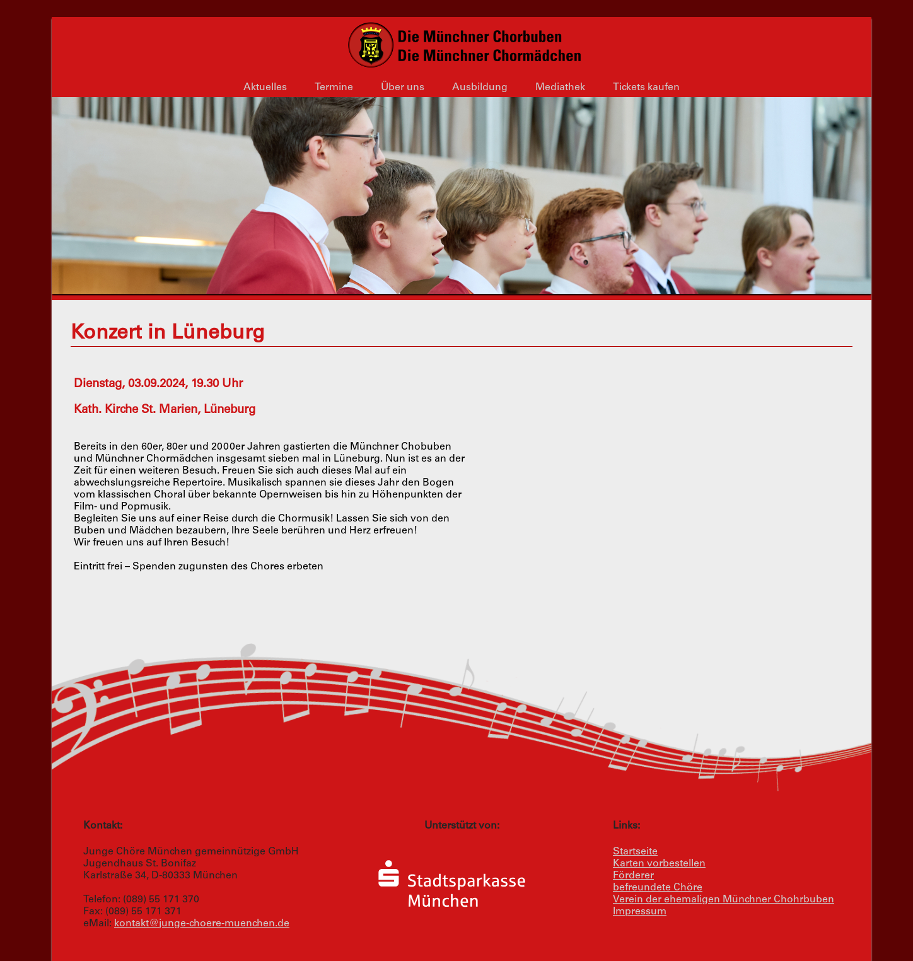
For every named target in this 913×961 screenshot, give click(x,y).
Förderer (633, 876)
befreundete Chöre (657, 888)
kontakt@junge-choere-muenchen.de (201, 924)
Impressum (639, 912)
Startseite (635, 852)
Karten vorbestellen (659, 864)
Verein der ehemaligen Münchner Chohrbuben (723, 900)
